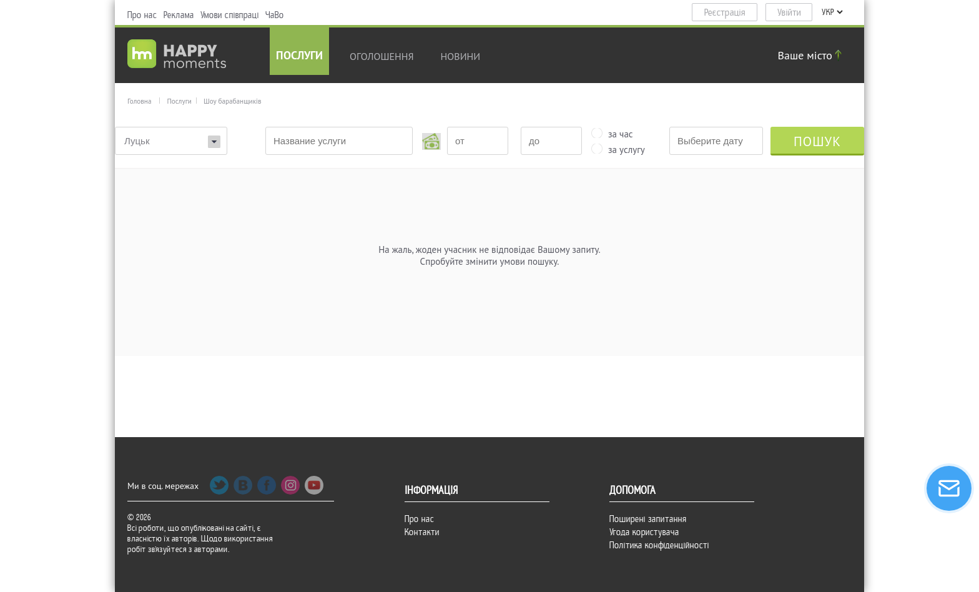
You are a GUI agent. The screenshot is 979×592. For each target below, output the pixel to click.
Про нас (142, 15)
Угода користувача (644, 532)
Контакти (422, 532)
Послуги (299, 56)
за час (620, 133)
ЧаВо (274, 15)
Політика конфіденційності (659, 545)
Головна (139, 101)
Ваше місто (811, 55)
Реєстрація (724, 12)
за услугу (626, 149)
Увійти (789, 12)
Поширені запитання (648, 519)
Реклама (179, 15)
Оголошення (382, 56)
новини (461, 56)
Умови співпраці (229, 15)
